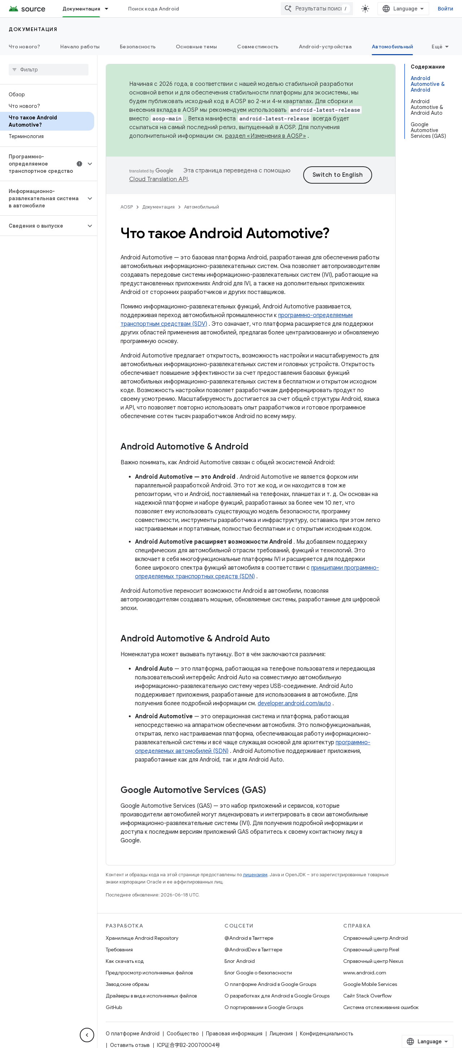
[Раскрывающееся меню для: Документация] (109, 8)
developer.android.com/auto (294, 703)
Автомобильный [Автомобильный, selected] (392, 46)
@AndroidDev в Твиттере (253, 949)
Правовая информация (234, 1033)
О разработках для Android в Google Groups (277, 995)
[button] (43, 164)
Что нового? (24, 46)
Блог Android (240, 961)
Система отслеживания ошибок (381, 1007)
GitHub (114, 1007)
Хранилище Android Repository (142, 938)
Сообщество (183, 1033)
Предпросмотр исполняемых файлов (149, 972)
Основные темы (196, 46)
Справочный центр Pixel (371, 949)
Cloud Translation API (158, 179)
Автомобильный (201, 207)
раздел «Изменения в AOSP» (265, 136)
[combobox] (317, 8)
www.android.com (364, 972)
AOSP (127, 207)
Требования (119, 949)
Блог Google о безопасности (258, 972)
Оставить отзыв (130, 1045)
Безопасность (138, 46)
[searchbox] (48, 69)
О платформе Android (133, 1033)
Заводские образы (127, 984)
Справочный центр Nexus (373, 961)
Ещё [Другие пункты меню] (437, 46)
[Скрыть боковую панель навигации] (87, 1035)
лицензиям (255, 875)
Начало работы (80, 46)
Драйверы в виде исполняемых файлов (151, 995)
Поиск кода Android (153, 8)
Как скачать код (125, 961)
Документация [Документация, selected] (81, 8)
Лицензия (281, 1033)
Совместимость (257, 46)
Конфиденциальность (326, 1033)
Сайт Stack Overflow (367, 995)
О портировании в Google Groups (264, 1007)
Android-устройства (325, 46)
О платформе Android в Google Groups (270, 984)
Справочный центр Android (375, 938)
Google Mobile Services (370, 984)
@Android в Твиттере (249, 938)
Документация (33, 29)
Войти (445, 8)
